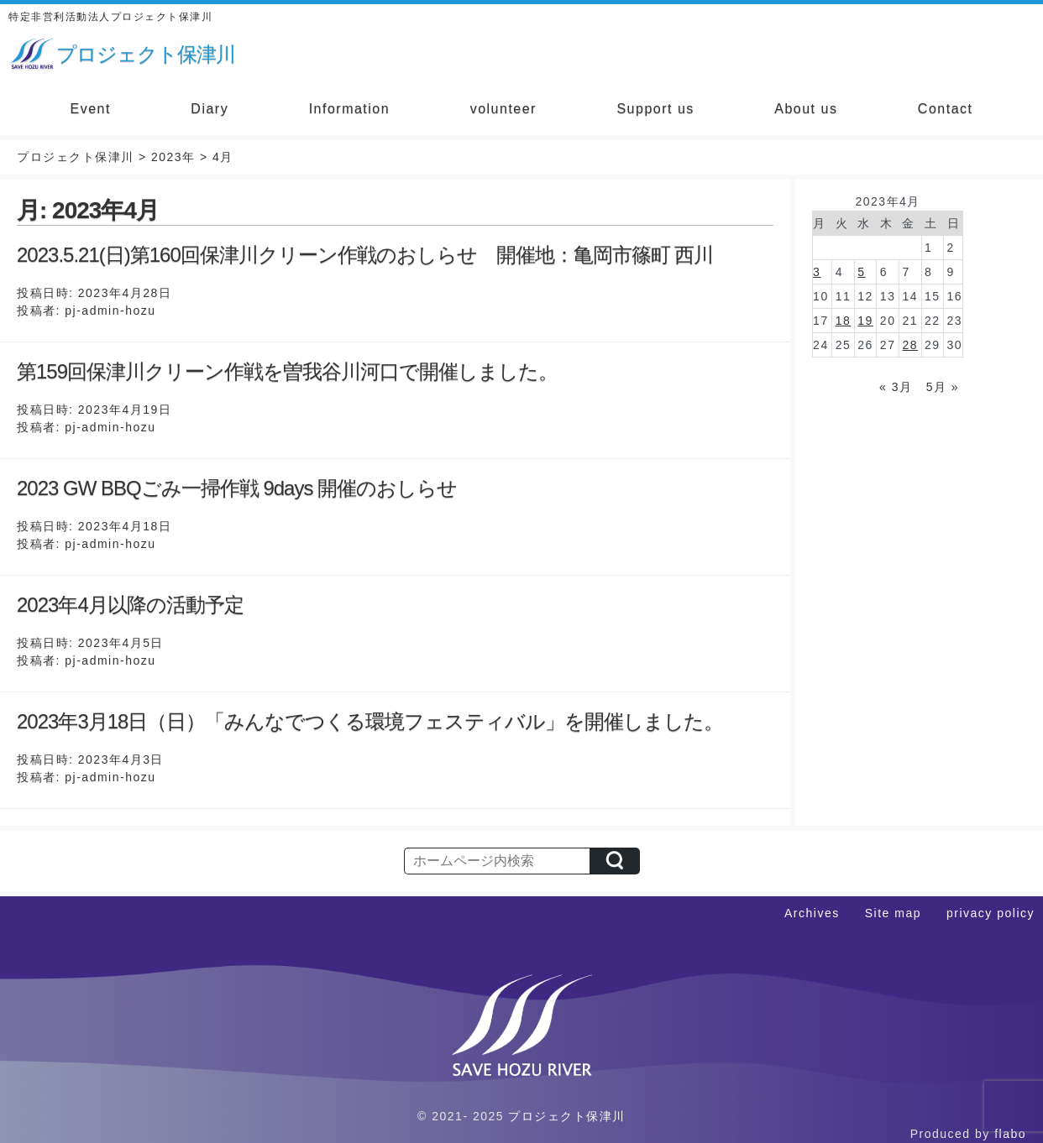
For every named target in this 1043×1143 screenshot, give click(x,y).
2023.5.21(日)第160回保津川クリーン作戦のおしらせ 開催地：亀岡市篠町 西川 (365, 254)
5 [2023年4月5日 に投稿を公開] (861, 272)
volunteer (503, 109)
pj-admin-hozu (110, 310)
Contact (945, 109)
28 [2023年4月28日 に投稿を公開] (910, 345)
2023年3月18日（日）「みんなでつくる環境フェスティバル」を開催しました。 (370, 721)
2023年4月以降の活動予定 (130, 604)
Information (349, 109)
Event (90, 109)
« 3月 (895, 387)
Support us (655, 109)
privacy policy (990, 913)
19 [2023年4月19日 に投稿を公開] (865, 320)
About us (805, 109)
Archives (812, 913)
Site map (893, 913)
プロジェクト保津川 (567, 1116)
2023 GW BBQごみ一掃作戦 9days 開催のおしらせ (237, 488)
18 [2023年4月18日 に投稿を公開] (844, 320)
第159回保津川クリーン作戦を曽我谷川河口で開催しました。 (287, 371)
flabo (1010, 1133)
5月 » (942, 387)
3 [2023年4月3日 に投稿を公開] (816, 272)
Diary (209, 109)
